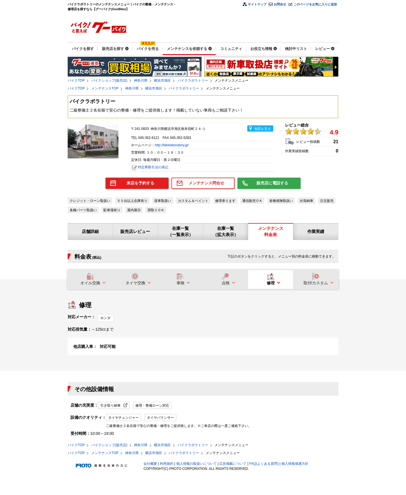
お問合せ (280, 4)
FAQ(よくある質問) (264, 464)
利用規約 (166, 464)
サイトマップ (257, 4)
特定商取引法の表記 (153, 167)
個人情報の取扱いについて (196, 464)
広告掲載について (232, 464)
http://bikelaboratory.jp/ (172, 145)
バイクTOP (76, 80)
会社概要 (150, 464)
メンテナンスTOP (104, 88)
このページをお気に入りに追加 (315, 4)
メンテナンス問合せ (206, 183)
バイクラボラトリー (193, 80)
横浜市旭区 (162, 80)
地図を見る (262, 129)
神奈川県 (140, 80)
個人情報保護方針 (294, 464)
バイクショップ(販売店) (109, 80)
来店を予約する (140, 183)
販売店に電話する (272, 183)
